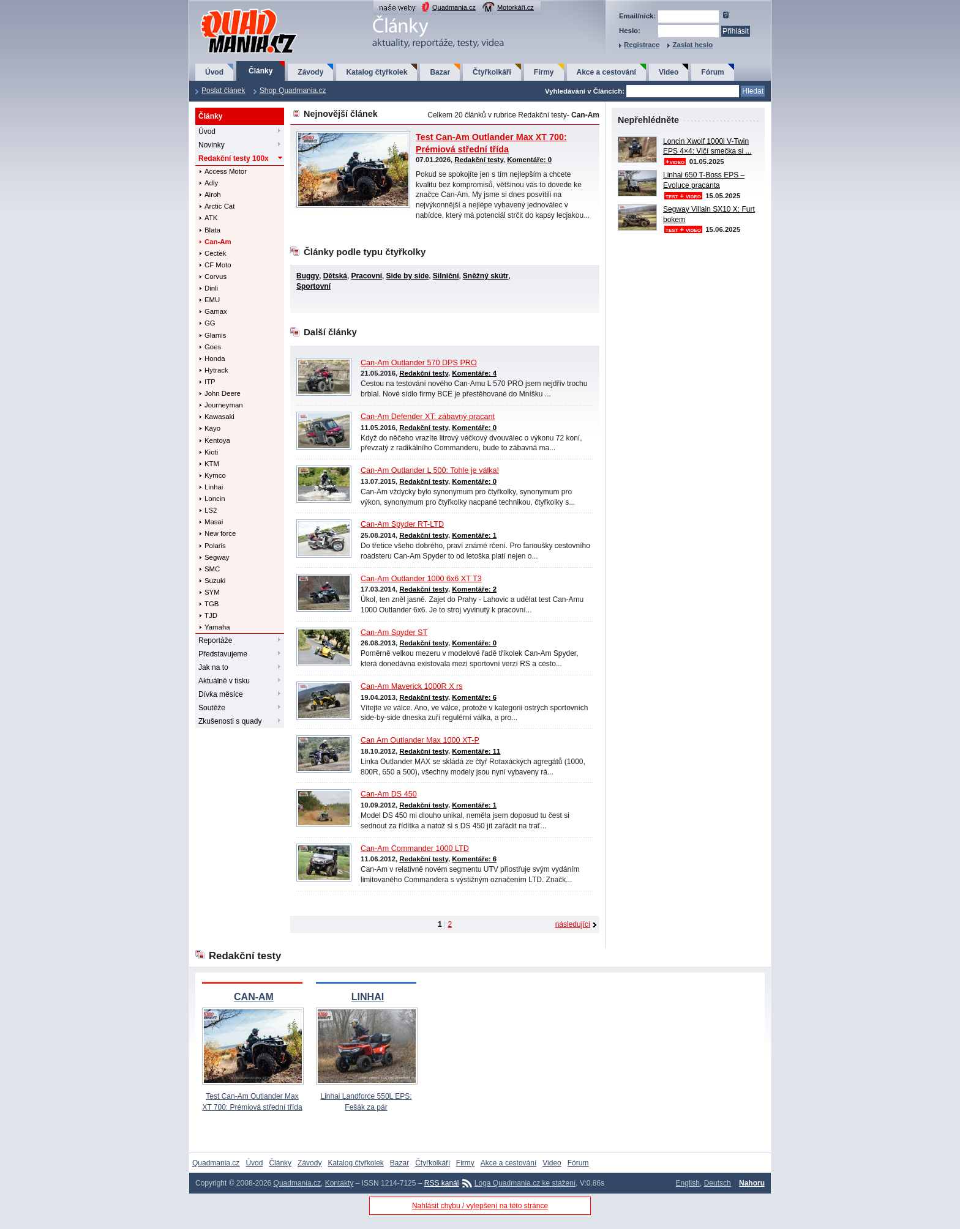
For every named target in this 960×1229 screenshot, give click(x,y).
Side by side (407, 276)
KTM (211, 463)
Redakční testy (233, 158)
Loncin (214, 498)
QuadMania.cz (233, 9)
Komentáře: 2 (474, 589)
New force (220, 533)
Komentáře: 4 (474, 373)
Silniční (446, 276)
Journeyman (223, 405)
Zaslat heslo (692, 44)
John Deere (222, 393)
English (688, 1183)
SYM (212, 592)
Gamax (215, 311)
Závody (310, 72)
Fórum (712, 72)
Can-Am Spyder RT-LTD (402, 524)
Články (260, 71)
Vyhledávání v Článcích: (584, 91)
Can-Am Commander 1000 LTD (415, 848)
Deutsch (717, 1183)
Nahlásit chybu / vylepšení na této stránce (480, 1205)
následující (572, 924)
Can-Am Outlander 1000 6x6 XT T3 (421, 578)
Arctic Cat (219, 206)
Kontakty (339, 1183)
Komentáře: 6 (474, 697)
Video (668, 72)
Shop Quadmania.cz (293, 90)
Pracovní (366, 276)
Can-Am (217, 241)
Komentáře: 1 (474, 535)
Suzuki (214, 580)
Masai (213, 521)
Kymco (215, 475)
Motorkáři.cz (515, 7)
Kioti (211, 452)
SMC (212, 569)
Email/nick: (637, 16)
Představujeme (222, 654)
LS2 (210, 510)
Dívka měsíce (220, 694)
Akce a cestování (606, 72)
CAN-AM (254, 997)
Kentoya (217, 440)
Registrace (641, 44)
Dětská (335, 276)
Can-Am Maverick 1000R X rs (412, 686)
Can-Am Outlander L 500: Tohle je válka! (430, 470)
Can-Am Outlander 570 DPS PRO (419, 362)
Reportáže (215, 640)
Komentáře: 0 (529, 159)
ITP (210, 381)
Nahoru (752, 1183)
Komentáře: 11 (476, 751)
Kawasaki (219, 416)
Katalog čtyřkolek (376, 72)
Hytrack (216, 370)
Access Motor (225, 171)
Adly (211, 183)
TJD (210, 615)
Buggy (307, 276)
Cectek (215, 253)
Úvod (214, 72)
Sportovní (313, 286)
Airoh (212, 194)
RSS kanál (441, 1183)
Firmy (544, 72)
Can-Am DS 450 (389, 794)
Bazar (440, 72)
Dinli (211, 288)
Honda (214, 358)
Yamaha (217, 627)
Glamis (215, 335)
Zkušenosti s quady (229, 721)
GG (210, 323)
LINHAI (367, 997)
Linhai (213, 487)
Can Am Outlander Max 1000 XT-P (420, 740)
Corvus (215, 276)
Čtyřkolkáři (492, 72)
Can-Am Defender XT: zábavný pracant (428, 416)
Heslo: (629, 30)
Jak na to (213, 667)
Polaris (215, 545)
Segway (217, 557)
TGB (211, 603)
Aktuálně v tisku (224, 681)
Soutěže (211, 708)
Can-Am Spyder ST (394, 632)
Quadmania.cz (454, 7)
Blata (212, 230)
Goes (212, 347)
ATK (210, 217)
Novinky (211, 145)
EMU (212, 299)
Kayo (212, 428)
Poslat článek (223, 90)
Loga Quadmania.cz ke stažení (525, 1183)
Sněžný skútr (486, 276)
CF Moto (217, 265)
